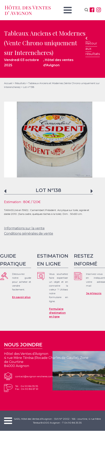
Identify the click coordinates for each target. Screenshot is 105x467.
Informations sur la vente (24, 228)
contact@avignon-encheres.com (34, 376)
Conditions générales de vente (28, 233)
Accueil (8, 83)
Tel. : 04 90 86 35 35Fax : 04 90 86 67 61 (26, 387)
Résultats (20, 83)
